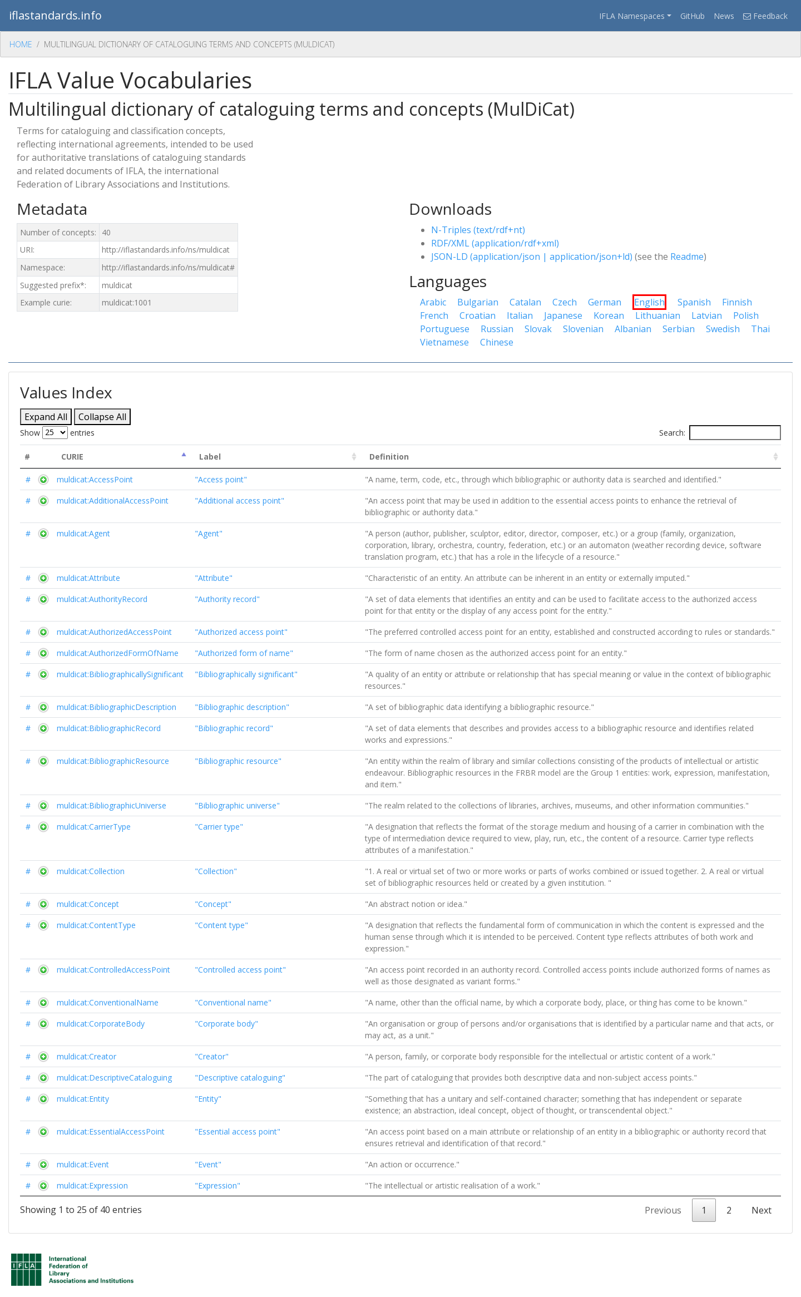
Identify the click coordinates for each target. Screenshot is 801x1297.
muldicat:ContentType (96, 925)
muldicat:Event (83, 1164)
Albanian (633, 329)
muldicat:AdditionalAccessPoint (113, 500)
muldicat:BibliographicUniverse (111, 805)
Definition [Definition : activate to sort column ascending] (389, 456)
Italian (520, 315)
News (724, 16)
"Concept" (213, 904)
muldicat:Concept (88, 904)
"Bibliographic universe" (237, 805)
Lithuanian (657, 315)
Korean (609, 315)
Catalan (525, 302)
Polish (746, 315)
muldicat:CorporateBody (101, 1023)
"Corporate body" (226, 1023)
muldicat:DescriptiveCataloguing (114, 1077)
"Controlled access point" (240, 969)
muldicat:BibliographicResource (113, 761)
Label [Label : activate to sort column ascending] (210, 456)
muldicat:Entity (83, 1098)
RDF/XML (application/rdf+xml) (495, 243)
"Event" (208, 1164)
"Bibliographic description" (242, 707)
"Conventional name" (233, 1002)
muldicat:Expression (92, 1185)
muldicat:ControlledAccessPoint (113, 969)
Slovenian (583, 329)
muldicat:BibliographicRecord (109, 728)
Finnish (737, 302)
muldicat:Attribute (88, 578)
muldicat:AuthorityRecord (102, 599)
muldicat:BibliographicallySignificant (120, 674)
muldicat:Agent (83, 533)
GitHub (692, 16)
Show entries (57, 432)
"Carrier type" (219, 826)
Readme (687, 256)
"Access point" (221, 479)
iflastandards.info (55, 15)
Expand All (45, 417)
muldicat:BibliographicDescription (116, 707)
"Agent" (208, 533)
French (434, 315)
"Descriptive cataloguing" (240, 1077)
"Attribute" (214, 578)
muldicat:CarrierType (94, 826)
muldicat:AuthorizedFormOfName (118, 653)
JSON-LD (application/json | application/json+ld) (531, 256)
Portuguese (444, 329)
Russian (497, 329)
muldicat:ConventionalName (108, 1002)
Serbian (678, 329)
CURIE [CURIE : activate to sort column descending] (72, 456)
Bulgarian (477, 302)
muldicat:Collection (91, 871)
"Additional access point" (239, 500)
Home (20, 44)
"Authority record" (227, 599)
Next (761, 1210)
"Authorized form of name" (244, 653)
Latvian (706, 315)
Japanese (563, 315)
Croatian (477, 315)
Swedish (723, 329)
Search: (720, 432)
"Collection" (216, 871)
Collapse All (102, 417)
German (604, 302)
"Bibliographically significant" (246, 674)
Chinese (496, 342)
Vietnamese (444, 342)
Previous (663, 1210)
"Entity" (208, 1098)
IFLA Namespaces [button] (632, 16)
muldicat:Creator (86, 1056)
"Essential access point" (237, 1131)
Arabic (433, 302)
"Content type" (221, 925)
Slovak (538, 329)
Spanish (694, 302)
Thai (760, 329)
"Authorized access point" (241, 632)
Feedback (765, 16)
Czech (564, 302)
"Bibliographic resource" (238, 761)
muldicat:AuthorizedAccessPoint (114, 632)
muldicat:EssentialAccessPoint (111, 1131)
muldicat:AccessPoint (95, 479)
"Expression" (217, 1185)
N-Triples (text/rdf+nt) (478, 230)
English (649, 302)
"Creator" (212, 1056)
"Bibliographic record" (234, 728)
